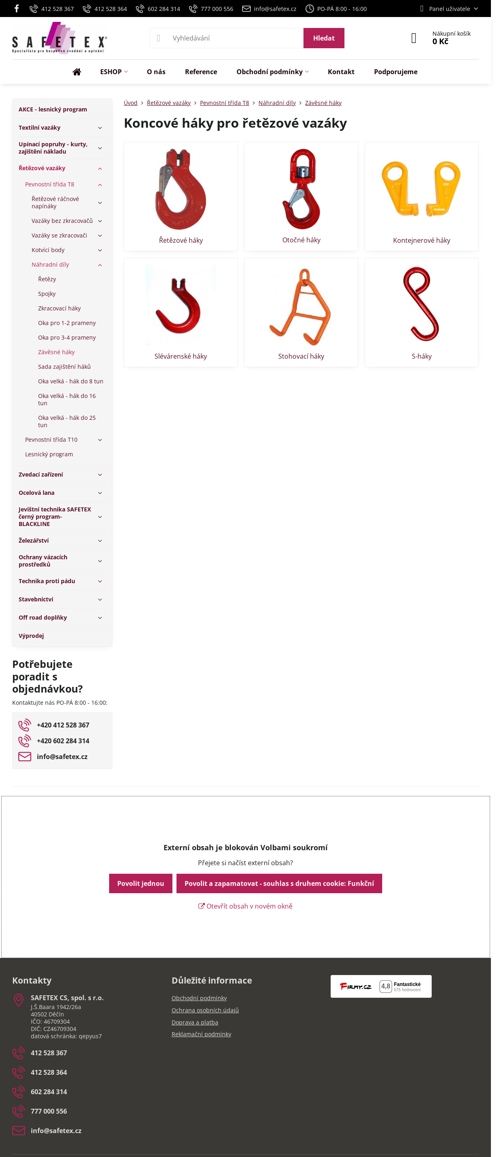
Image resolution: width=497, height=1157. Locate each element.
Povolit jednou (140, 883)
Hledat (324, 38)
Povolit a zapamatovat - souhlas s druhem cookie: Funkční (279, 883)
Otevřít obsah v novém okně (245, 906)
